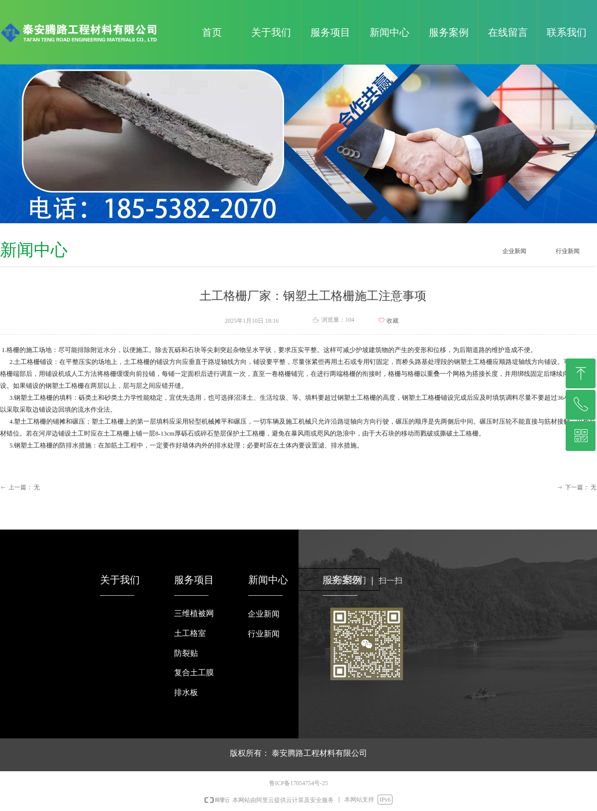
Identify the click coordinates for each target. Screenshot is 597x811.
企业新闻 (514, 251)
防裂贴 (186, 653)
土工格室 (190, 633)
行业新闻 (568, 251)
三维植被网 (194, 613)
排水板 (186, 692)
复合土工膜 (194, 672)
